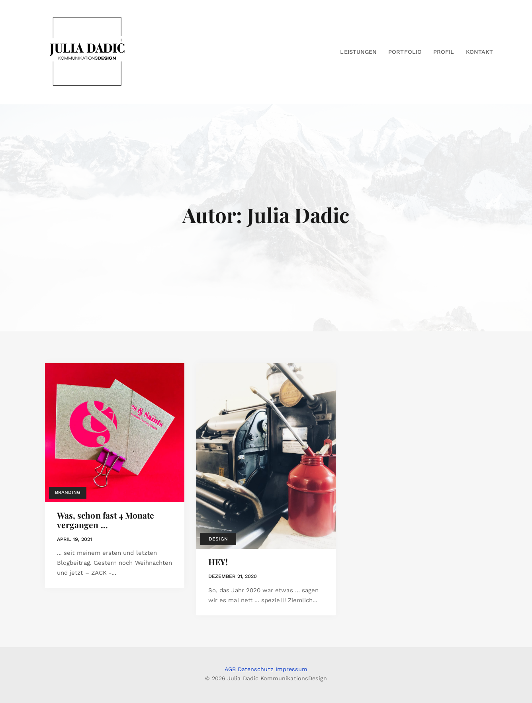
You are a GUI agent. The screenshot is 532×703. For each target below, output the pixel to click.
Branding (67, 492)
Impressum (292, 669)
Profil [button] (443, 52)
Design (218, 539)
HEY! (218, 561)
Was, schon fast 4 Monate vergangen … (105, 519)
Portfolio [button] (405, 52)
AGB (230, 669)
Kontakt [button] (479, 52)
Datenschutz (256, 669)
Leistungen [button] (358, 52)
